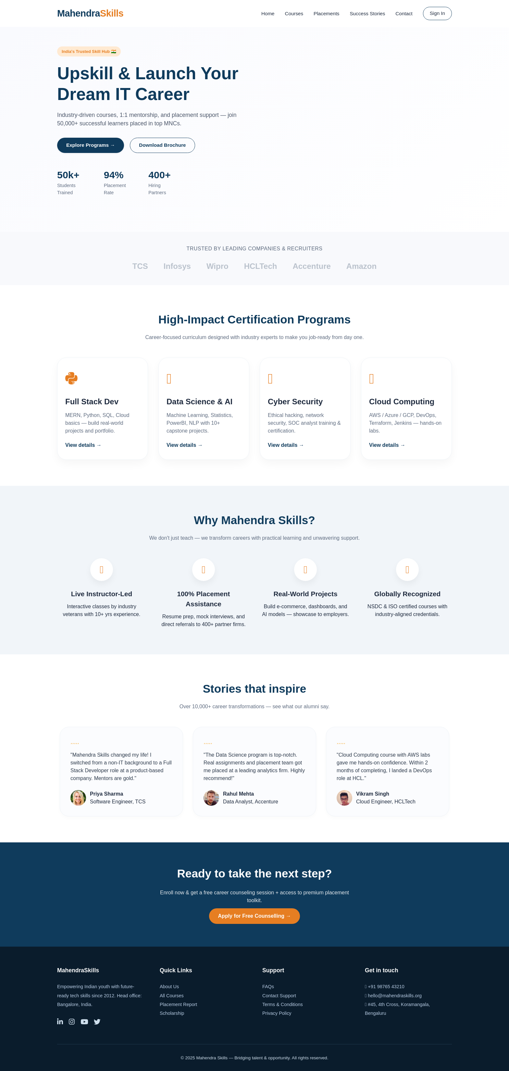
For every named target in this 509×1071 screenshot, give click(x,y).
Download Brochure (162, 145)
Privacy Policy (277, 1013)
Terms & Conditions (282, 1004)
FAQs (268, 986)
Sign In (437, 13)
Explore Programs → (90, 145)
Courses (294, 13)
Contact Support (279, 995)
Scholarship (172, 1013)
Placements (326, 13)
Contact (403, 13)
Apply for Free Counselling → (254, 916)
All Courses (172, 995)
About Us (169, 986)
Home (268, 13)
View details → (83, 445)
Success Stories (367, 13)
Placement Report (178, 1004)
